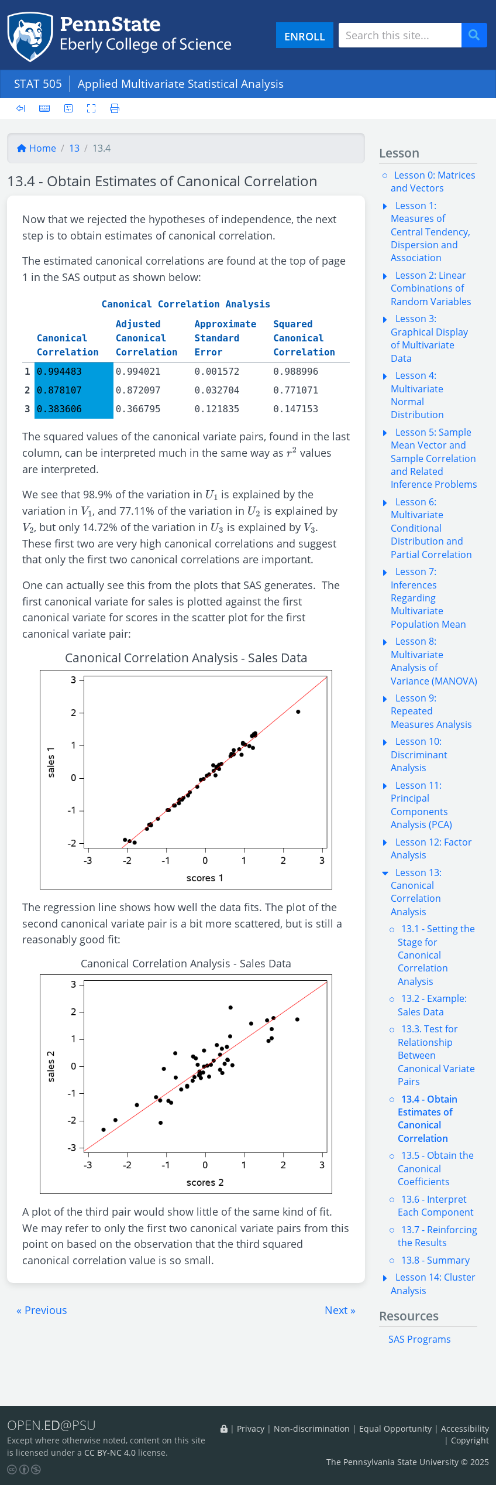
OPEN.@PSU (51, 1425)
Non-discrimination (312, 1428)
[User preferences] (68, 108)
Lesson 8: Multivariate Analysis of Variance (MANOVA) (434, 661)
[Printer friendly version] (111, 108)
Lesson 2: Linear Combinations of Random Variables (431, 288)
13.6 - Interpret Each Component (436, 1206)
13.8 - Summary (435, 1260)
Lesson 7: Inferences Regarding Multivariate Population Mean (428, 598)
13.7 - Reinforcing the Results (437, 1236)
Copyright (470, 1440)
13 (74, 148)
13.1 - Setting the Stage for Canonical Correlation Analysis (436, 955)
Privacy (250, 1428)
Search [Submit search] (478, 35)
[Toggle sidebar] (24, 108)
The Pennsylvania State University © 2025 (407, 1461)
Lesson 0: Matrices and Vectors (433, 181)
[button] (42, 1310)
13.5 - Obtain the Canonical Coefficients (436, 1168)
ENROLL (304, 36)
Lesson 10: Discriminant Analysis (419, 754)
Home (36, 148)
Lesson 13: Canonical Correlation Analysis (416, 892)
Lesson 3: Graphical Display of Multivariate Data (429, 338)
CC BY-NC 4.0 (110, 1452)
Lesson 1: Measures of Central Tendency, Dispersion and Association (430, 232)
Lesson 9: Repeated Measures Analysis (431, 711)
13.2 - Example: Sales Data (432, 1005)
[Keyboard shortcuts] (44, 108)
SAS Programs (419, 1339)
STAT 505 (38, 83)
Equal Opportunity (395, 1428)
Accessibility (465, 1428)
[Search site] (400, 35)
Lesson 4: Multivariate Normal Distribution (417, 395)
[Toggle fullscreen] (91, 108)
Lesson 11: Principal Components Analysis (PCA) (421, 805)
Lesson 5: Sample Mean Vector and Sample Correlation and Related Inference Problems (434, 458)
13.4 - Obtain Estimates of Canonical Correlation (427, 1119)
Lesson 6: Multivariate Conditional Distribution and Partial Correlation (431, 528)
